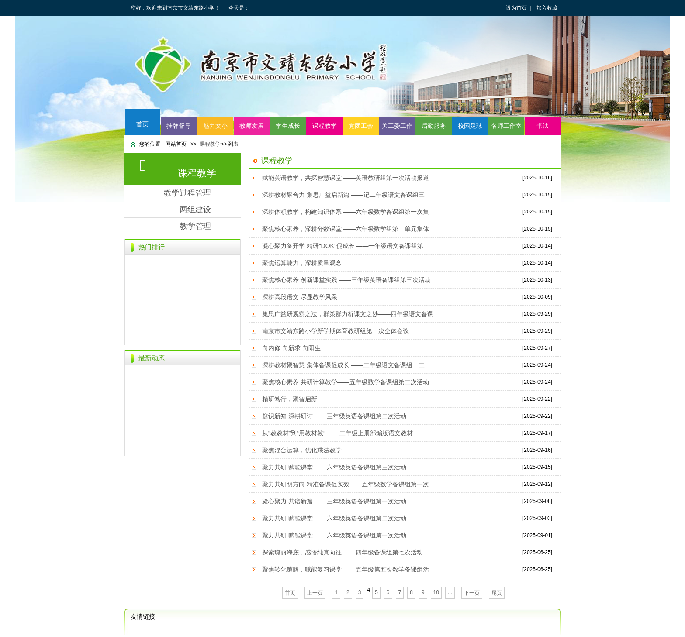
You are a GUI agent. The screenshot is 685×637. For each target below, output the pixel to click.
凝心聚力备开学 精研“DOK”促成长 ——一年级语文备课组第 (342, 245)
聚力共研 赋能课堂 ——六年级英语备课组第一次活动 (334, 535)
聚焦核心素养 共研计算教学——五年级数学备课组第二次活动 (345, 382)
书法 (542, 125)
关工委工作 (397, 125)
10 (436, 592)
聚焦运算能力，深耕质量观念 (302, 262)
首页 (142, 124)
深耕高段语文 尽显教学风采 (299, 296)
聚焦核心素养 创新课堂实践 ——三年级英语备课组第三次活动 (346, 279)
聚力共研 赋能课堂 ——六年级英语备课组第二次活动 (334, 518)
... (450, 592)
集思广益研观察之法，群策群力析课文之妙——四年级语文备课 (347, 313)
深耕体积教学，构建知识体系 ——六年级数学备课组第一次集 (345, 211)
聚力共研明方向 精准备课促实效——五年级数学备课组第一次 (345, 484)
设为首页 (516, 8)
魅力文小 (215, 125)
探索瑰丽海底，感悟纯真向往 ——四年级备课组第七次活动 (342, 552)
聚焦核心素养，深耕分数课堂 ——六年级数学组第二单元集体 (345, 228)
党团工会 (361, 125)
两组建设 (195, 209)
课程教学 (324, 125)
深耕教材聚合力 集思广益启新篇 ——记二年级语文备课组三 (343, 194)
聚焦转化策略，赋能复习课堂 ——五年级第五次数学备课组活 (345, 569)
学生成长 (288, 125)
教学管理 (195, 226)
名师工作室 (506, 125)
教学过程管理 (187, 193)
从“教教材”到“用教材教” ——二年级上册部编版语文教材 (337, 433)
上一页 (315, 593)
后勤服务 (434, 125)
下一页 (472, 593)
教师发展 (251, 125)
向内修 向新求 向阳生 (291, 347)
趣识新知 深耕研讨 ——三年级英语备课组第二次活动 (334, 416)
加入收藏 (546, 8)
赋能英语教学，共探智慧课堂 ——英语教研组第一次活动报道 (345, 177)
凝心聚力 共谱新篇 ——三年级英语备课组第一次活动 (334, 501)
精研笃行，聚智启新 (289, 399)
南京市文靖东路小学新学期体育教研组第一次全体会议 (335, 330)
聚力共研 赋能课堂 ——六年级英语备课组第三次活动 (334, 467)
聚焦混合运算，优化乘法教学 (302, 450)
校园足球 (470, 125)
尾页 (496, 593)
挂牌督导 (178, 125)
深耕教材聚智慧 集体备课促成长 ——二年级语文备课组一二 (343, 365)
